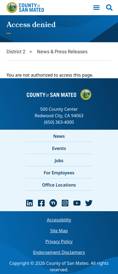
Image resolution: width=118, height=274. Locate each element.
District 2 (15, 51)
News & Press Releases (62, 51)
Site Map (59, 231)
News (59, 136)
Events (59, 148)
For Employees (59, 173)
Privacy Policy (59, 241)
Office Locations (59, 185)
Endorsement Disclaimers (59, 252)
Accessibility (59, 220)
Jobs (59, 161)
